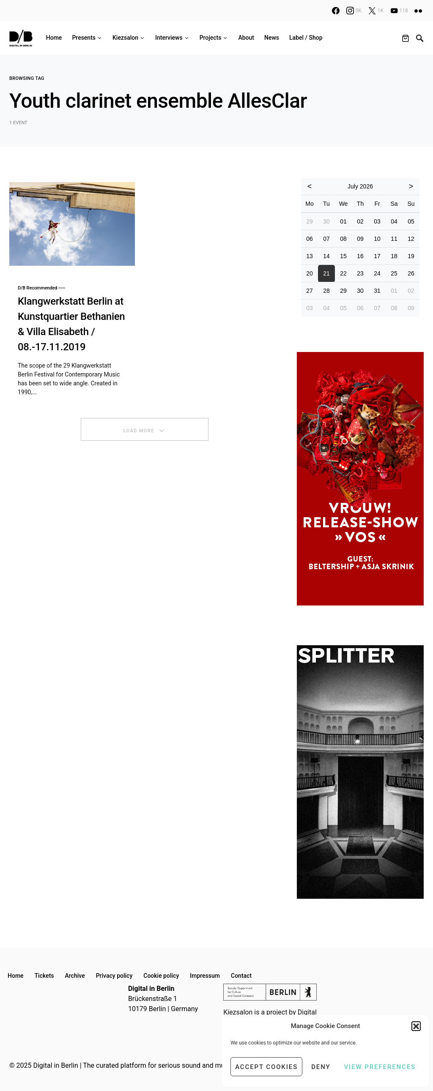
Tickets (44, 975)
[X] (376, 10)
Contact (241, 975)
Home (16, 975)
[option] (360, 479)
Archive (75, 975)
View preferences (380, 1067)
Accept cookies (266, 1067)
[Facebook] (336, 10)
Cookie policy (161, 975)
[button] (416, 1026)
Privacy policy (114, 975)
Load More (138, 431)
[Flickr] (418, 10)
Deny (320, 1067)
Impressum (205, 975)
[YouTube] (399, 10)
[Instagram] (354, 10)
